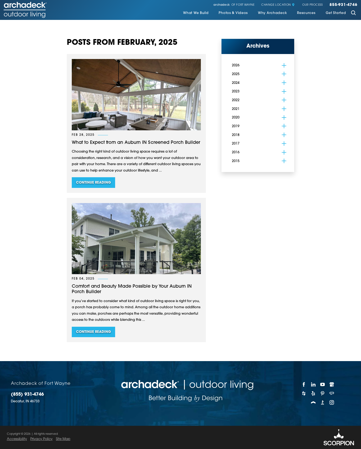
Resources (306, 13)
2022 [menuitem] (235, 100)
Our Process (312, 5)
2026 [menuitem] (235, 65)
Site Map (63, 439)
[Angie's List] (332, 393)
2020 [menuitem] (235, 117)
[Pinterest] (322, 393)
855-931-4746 (343, 5)
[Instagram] (332, 402)
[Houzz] (304, 393)
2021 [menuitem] (235, 109)
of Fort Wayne (233, 5)
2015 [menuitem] (235, 161)
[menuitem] (195, 14)
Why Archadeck (272, 13)
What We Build (195, 13)
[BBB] (322, 402)
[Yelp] (313, 393)
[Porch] (313, 402)
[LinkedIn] (313, 384)
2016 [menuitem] (235, 152)
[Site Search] (353, 13)
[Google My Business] (332, 384)
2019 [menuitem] (235, 126)
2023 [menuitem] (235, 91)
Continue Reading (93, 183)
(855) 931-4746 (27, 395)
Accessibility (17, 439)
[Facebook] (304, 384)
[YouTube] (322, 384)
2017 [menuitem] (235, 143)
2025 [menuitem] (235, 74)
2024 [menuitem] (235, 83)
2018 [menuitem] (235, 135)
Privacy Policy (41, 439)
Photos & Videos (233, 13)
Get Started (336, 13)
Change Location (277, 5)
